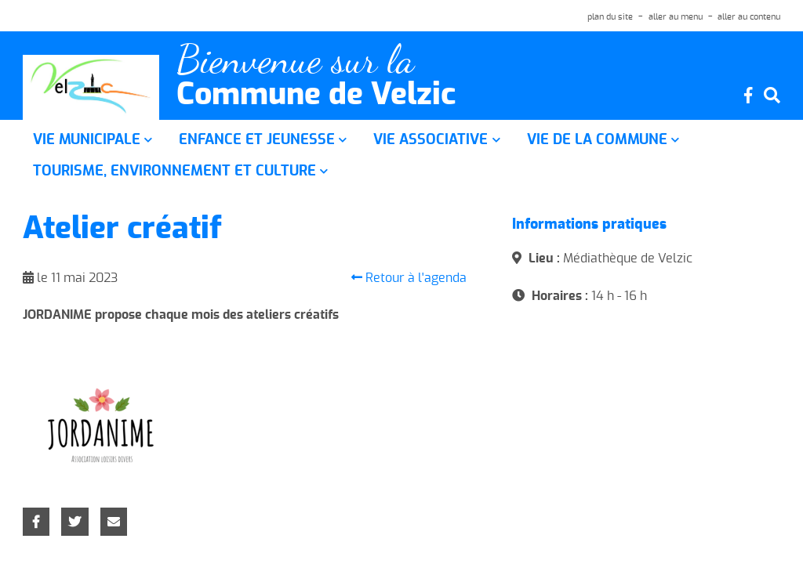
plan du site (610, 17)
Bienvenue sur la (295, 60)
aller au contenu (749, 17)
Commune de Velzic (316, 95)
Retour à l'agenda (409, 277)
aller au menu (676, 17)
